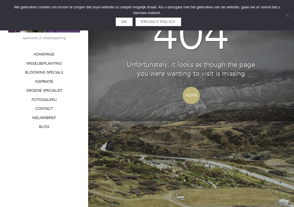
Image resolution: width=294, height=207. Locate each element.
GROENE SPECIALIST (44, 90)
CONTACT (44, 108)
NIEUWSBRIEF (44, 117)
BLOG (44, 126)
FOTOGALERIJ (44, 99)
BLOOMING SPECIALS (44, 72)
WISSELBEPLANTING (44, 63)
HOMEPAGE (44, 54)
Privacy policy (158, 22)
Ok (124, 22)
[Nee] (287, 15)
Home (191, 95)
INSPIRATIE (44, 81)
